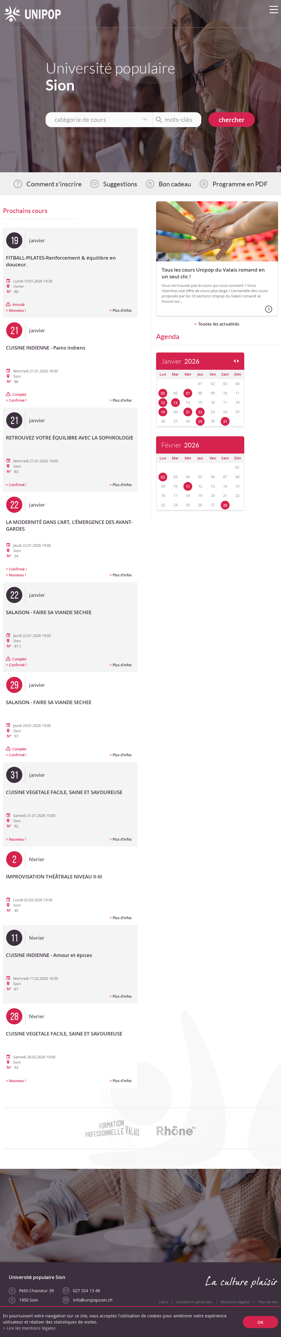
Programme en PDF (240, 184)
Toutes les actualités (218, 324)
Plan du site (268, 1302)
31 (225, 421)
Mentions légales (235, 1302)
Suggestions (120, 184)
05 (163, 393)
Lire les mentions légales (31, 1328)
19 (163, 412)
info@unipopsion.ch (93, 1300)
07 (188, 393)
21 (188, 412)
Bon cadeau (175, 184)
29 (200, 421)
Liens (163, 1302)
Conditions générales (194, 1302)
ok (260, 1322)
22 (200, 412)
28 (225, 505)
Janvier (180, 361)
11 (188, 486)
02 (163, 477)
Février (180, 445)
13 (175, 402)
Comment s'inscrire (54, 184)
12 (163, 402)
